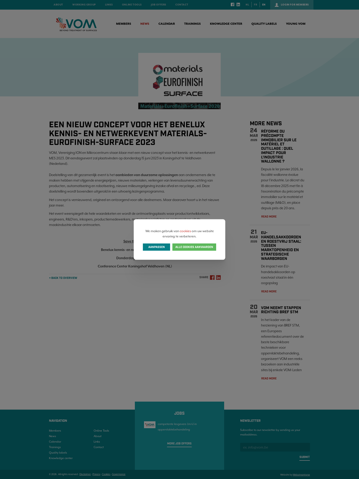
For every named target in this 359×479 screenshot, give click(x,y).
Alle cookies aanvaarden (194, 247)
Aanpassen (156, 247)
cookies (185, 231)
